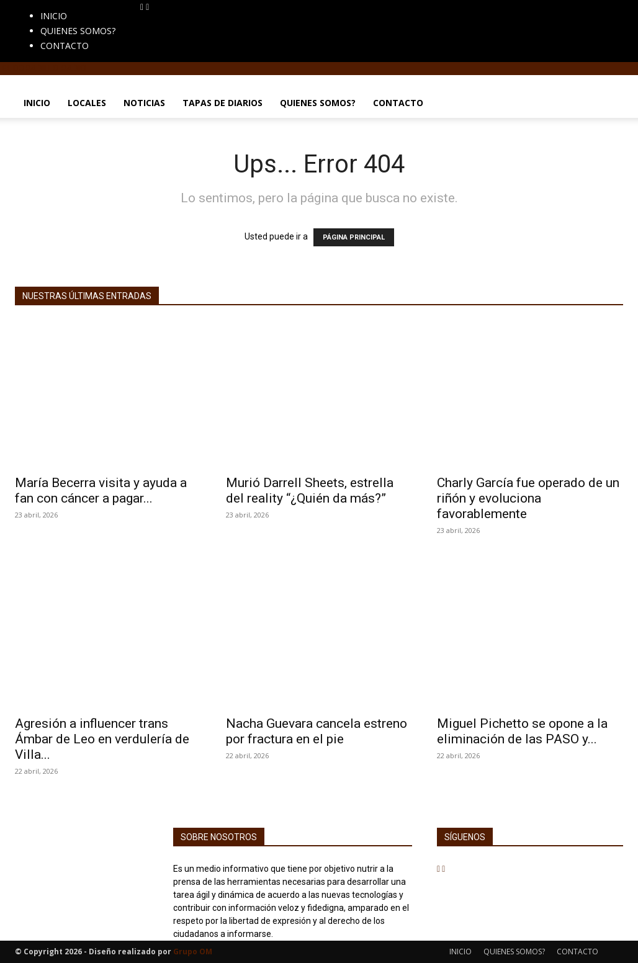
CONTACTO (64, 46)
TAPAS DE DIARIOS (222, 103)
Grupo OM (192, 951)
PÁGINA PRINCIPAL (354, 237)
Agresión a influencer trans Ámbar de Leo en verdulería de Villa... (102, 739)
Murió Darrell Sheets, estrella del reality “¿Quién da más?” (309, 490)
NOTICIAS (144, 103)
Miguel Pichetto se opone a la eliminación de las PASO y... (522, 731)
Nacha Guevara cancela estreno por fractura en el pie (316, 731)
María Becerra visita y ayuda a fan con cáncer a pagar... (101, 490)
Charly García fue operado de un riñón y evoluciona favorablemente (528, 498)
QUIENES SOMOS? (77, 31)
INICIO (53, 16)
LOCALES (87, 103)
